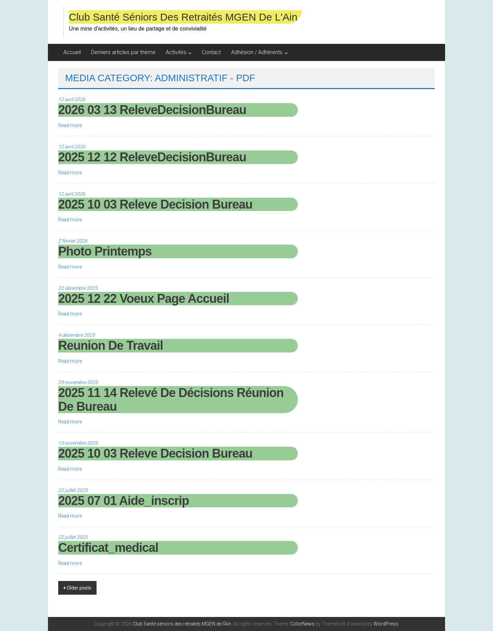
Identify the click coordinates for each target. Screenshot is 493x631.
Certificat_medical (108, 548)
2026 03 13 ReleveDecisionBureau (152, 110)
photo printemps (105, 251)
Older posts (79, 588)
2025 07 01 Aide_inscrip (123, 501)
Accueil (72, 52)
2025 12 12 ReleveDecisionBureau (152, 157)
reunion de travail (110, 345)
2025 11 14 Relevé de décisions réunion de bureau (170, 399)
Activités (176, 52)
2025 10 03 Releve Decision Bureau (155, 204)
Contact (211, 52)
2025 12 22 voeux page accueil (143, 299)
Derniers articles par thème (123, 52)
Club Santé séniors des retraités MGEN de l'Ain (183, 17)
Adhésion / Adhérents (256, 52)
